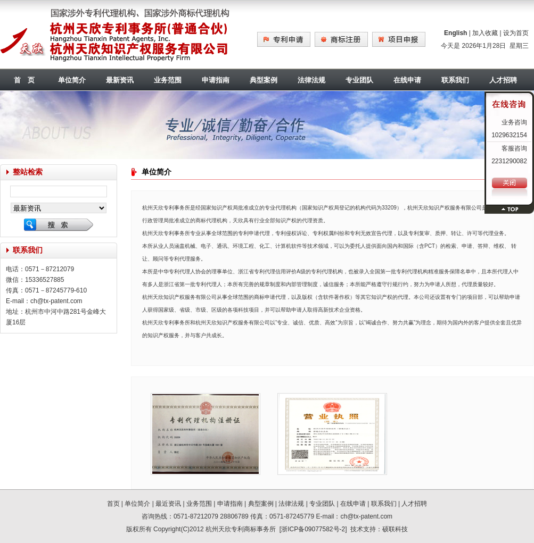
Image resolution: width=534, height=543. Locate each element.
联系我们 (455, 80)
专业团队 (359, 80)
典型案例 (263, 80)
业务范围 (168, 80)
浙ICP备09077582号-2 (313, 529)
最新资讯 (120, 80)
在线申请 (407, 80)
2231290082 (509, 161)
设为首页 (516, 33)
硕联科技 (395, 529)
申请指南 (215, 80)
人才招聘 (414, 503)
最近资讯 (168, 503)
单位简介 (72, 80)
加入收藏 (485, 33)
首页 (113, 503)
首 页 (24, 80)
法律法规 (311, 80)
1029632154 (509, 135)
